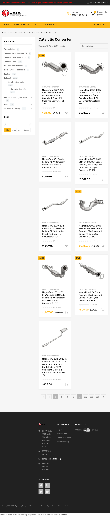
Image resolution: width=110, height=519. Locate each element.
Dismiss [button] (63, 515)
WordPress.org (63, 442)
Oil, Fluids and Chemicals (13, 66)
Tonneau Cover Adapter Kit (15, 58)
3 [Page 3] (61, 397)
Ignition (7, 74)
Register (105, 2)
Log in (59, 429)
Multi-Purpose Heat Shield (14, 70)
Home (6, 25)
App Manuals (21, 25)
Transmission (9, 49)
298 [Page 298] (91, 397)
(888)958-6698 (78, 15)
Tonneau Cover (10, 62)
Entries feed (62, 434)
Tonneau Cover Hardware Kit (15, 53)
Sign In (97, 2)
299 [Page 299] (97, 397)
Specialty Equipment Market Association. (29, 506)
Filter (7, 130)
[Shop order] (94, 45)
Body (6, 104)
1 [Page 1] (49, 397)
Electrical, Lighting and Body (15, 97)
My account (100, 25)
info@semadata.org (51, 459)
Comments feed (64, 438)
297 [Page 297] (85, 397)
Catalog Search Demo (46, 25)
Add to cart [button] (66, 113)
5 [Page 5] (73, 397)
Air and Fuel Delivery (12, 108)
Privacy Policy (64, 506)
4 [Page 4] (67, 397)
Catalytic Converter (23, 33)
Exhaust (11, 33)
